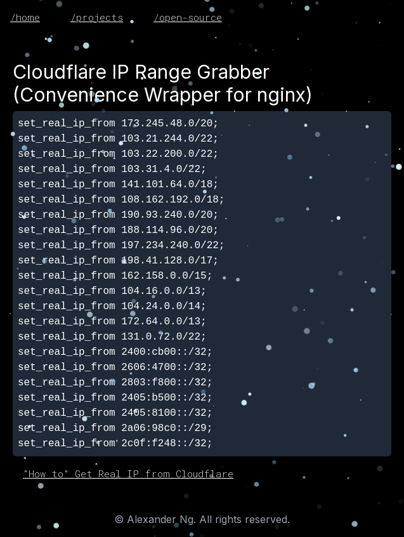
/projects (96, 17)
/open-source (187, 17)
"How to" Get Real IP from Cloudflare (128, 473)
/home (25, 17)
